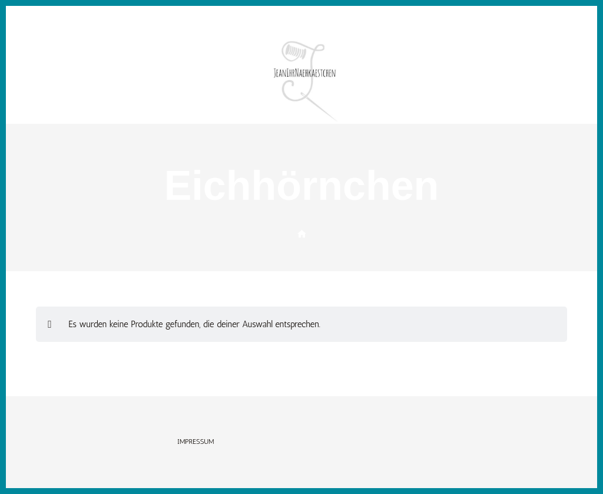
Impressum (195, 441)
